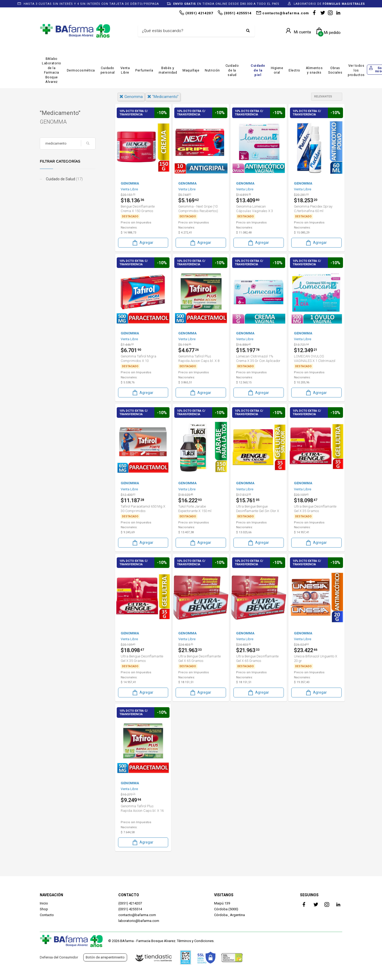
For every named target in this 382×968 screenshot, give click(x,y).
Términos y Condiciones (195, 941)
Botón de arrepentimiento (105, 957)
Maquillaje (191, 70)
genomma (131, 96)
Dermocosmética (81, 70)
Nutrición (212, 70)
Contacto (47, 915)
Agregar (142, 242)
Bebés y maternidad (168, 70)
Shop (44, 909)
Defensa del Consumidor (59, 957)
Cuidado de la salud (232, 70)
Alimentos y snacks (314, 70)
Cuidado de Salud (64, 179)
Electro (294, 70)
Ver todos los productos (356, 70)
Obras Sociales (335, 70)
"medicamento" (163, 96)
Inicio (44, 903)
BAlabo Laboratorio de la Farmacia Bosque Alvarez (51, 70)
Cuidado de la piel (258, 70)
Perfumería (144, 70)
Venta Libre (125, 70)
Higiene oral (277, 70)
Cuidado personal (108, 70)
